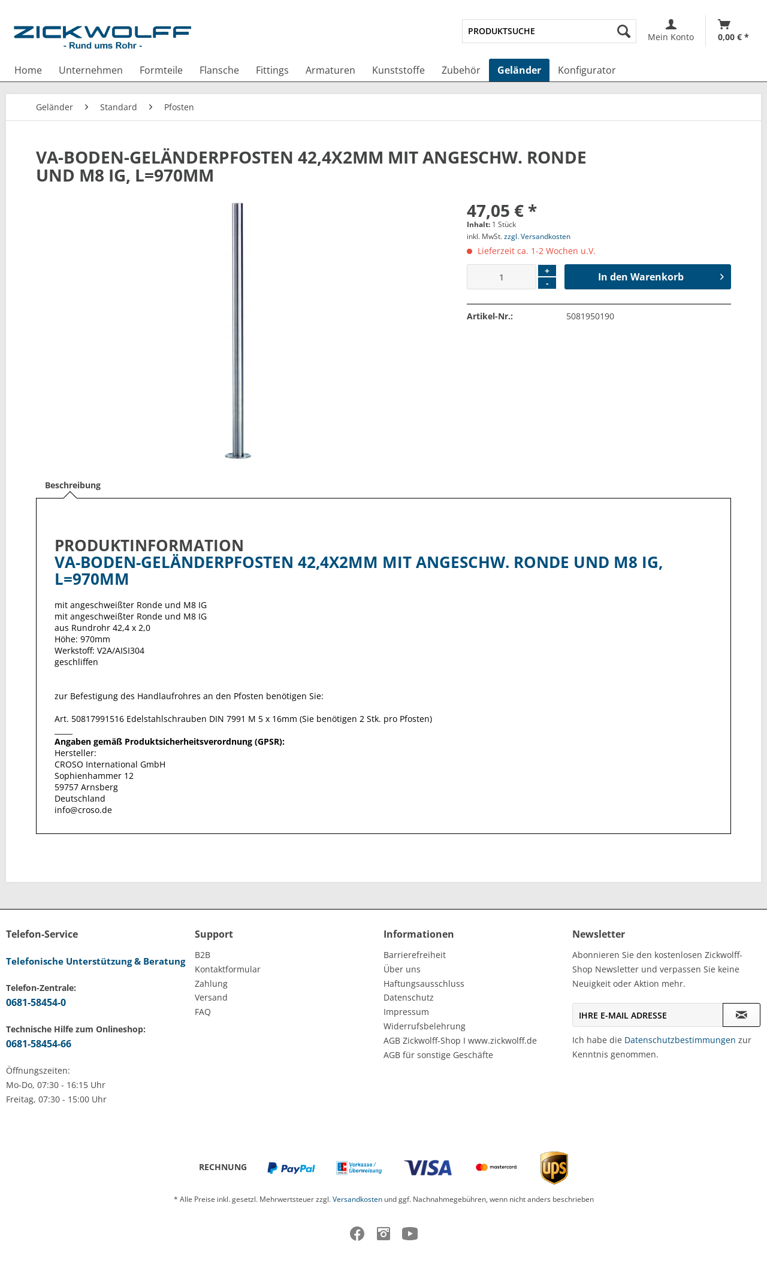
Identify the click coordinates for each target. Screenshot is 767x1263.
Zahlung (211, 983)
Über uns (402, 969)
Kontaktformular (228, 969)
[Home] (28, 70)
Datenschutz (409, 997)
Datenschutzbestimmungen (680, 1040)
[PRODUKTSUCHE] (549, 31)
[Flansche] (219, 70)
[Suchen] (623, 31)
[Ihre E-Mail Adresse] (647, 1015)
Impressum (406, 1011)
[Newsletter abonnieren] (741, 1015)
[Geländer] (519, 70)
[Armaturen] (330, 70)
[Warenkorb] (733, 31)
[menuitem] (549, 31)
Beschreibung (73, 485)
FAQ (203, 1011)
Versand (211, 997)
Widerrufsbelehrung (425, 1026)
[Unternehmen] (90, 70)
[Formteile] (161, 70)
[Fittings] (272, 70)
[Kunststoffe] (398, 70)
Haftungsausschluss (424, 983)
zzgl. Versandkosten (537, 236)
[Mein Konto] (671, 31)
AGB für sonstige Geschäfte (438, 1054)
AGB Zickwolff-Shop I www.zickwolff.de (460, 1040)
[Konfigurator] (586, 70)
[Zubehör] (461, 70)
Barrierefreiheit (415, 954)
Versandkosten (357, 1199)
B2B (202, 954)
